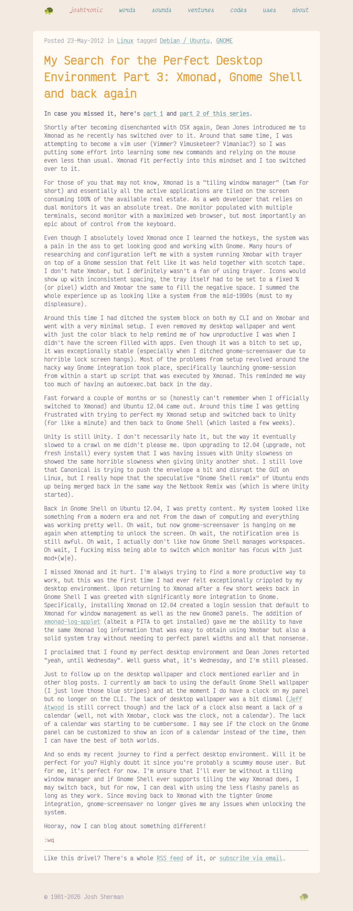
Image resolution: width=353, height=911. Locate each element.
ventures (201, 9)
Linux (125, 40)
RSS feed (170, 857)
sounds (162, 9)
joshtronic (86, 9)
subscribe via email (251, 857)
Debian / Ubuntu (185, 40)
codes (238, 9)
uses (269, 9)
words (127, 9)
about (300, 9)
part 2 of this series (215, 113)
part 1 (153, 113)
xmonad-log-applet (72, 621)
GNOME (224, 40)
